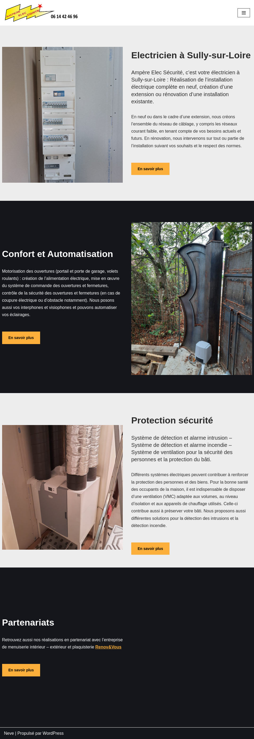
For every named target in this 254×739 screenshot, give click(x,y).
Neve (9, 733)
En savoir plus (150, 169)
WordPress (53, 733)
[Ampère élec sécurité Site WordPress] (42, 13)
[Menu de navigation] (244, 12)
